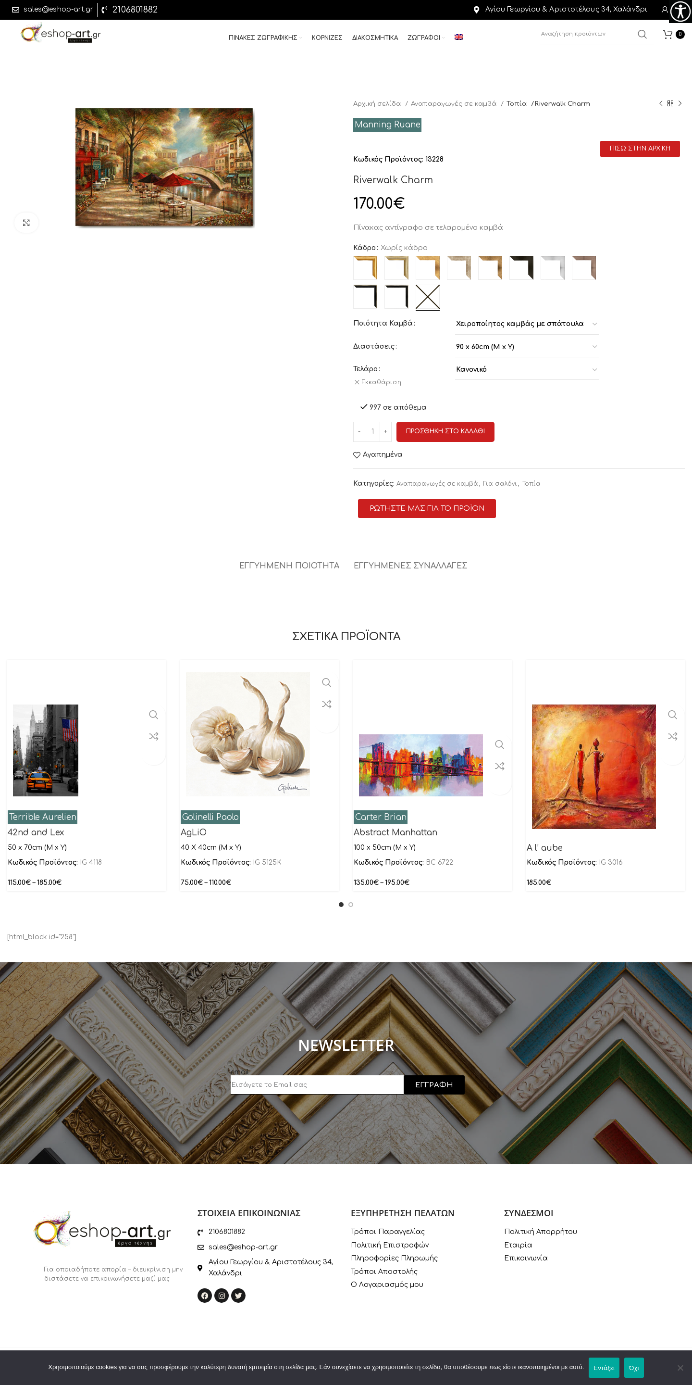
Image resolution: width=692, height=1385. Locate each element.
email (240, 1065)
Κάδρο (364, 248)
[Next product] (680, 104)
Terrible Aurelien (42, 811)
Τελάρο (365, 369)
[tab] (289, 554)
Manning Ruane (387, 124)
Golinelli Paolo (210, 811)
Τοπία (517, 103)
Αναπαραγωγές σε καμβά (454, 103)
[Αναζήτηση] (597, 38)
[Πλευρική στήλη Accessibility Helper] (680, 11)
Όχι (634, 1368)
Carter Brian (381, 811)
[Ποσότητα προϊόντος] (372, 425)
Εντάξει (604, 1368)
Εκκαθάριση (385, 382)
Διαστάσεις (374, 346)
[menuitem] (459, 42)
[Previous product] (661, 104)
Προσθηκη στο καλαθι (445, 425)
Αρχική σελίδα (378, 103)
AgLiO (194, 826)
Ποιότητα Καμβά (383, 323)
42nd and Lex (36, 826)
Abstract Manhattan (395, 826)
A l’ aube (545, 841)
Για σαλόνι (500, 477)
